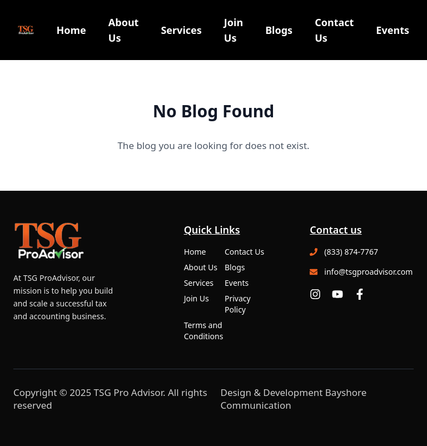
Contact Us (334, 30)
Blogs (278, 30)
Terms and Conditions (204, 330)
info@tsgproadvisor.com (368, 271)
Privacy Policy (238, 304)
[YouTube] (337, 294)
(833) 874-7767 (351, 251)
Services (181, 30)
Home (71, 30)
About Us (123, 30)
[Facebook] (359, 294)
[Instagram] (315, 294)
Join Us (233, 30)
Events (392, 30)
